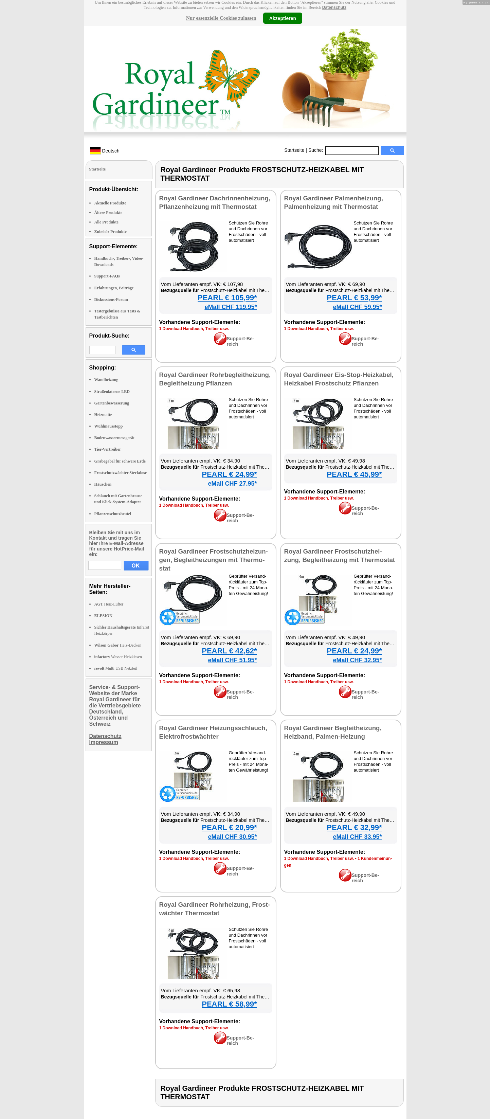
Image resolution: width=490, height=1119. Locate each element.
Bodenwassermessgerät (114, 437)
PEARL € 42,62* (229, 651)
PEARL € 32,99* (354, 827)
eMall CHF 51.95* (232, 660)
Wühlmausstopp (108, 426)
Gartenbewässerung (111, 403)
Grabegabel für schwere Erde (120, 461)
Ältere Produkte (108, 212)
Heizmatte (103, 414)
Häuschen (103, 484)
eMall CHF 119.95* (230, 307)
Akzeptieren (282, 18)
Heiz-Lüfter (109, 604)
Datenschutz (334, 7)
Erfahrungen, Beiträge (114, 288)
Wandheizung (106, 379)
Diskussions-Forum (111, 299)
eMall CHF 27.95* (232, 483)
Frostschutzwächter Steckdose (120, 472)
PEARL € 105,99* (227, 297)
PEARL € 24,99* (229, 474)
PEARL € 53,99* (354, 297)
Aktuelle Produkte (110, 203)
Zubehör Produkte (110, 231)
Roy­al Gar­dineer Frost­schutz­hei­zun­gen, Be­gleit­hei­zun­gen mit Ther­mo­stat (213, 560)
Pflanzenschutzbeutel (112, 513)
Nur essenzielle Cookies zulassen (221, 18)
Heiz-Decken (117, 645)
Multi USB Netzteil (116, 668)
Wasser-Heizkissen (118, 656)
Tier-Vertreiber (107, 449)
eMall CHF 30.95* (232, 836)
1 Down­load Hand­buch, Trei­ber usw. (194, 328)
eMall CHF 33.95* (357, 836)
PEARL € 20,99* (229, 827)
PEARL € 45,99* (354, 474)
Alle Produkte (106, 222)
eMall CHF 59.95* (357, 307)
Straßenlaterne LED (112, 391)
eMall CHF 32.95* (357, 660)
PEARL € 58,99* (229, 1004)
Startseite (294, 150)
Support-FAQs (107, 276)
